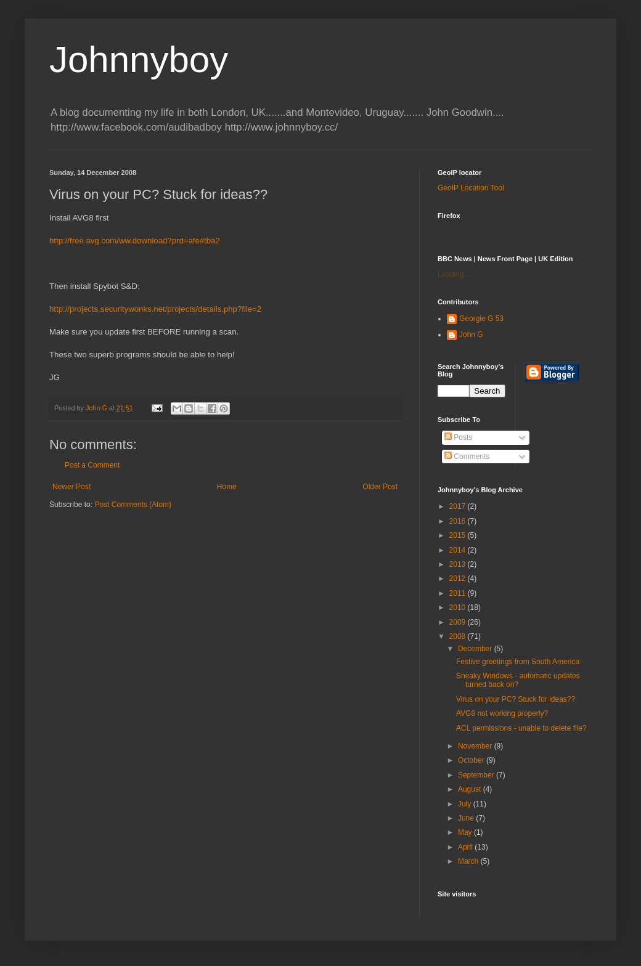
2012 (458, 578)
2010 (458, 607)
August (470, 789)
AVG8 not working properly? (502, 713)
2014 (458, 550)
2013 (458, 564)
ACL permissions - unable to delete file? (521, 728)
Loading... (454, 274)
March (469, 861)
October (472, 760)
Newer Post (71, 486)
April (466, 847)
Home (227, 486)
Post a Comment (92, 465)
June (467, 818)
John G (471, 334)
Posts (458, 437)
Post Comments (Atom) (132, 504)
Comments (466, 456)
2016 (458, 521)
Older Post (380, 486)
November (476, 746)
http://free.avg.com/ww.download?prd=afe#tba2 (134, 240)
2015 (458, 535)
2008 (458, 636)
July (465, 804)
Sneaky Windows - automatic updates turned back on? (518, 680)
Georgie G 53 (481, 318)
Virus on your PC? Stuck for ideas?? (515, 699)
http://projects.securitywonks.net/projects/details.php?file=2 (155, 309)
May (466, 832)
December (476, 648)
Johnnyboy (138, 59)
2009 (458, 622)
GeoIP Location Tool (471, 188)
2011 (458, 593)
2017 (458, 506)
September (477, 775)
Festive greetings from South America (517, 661)
